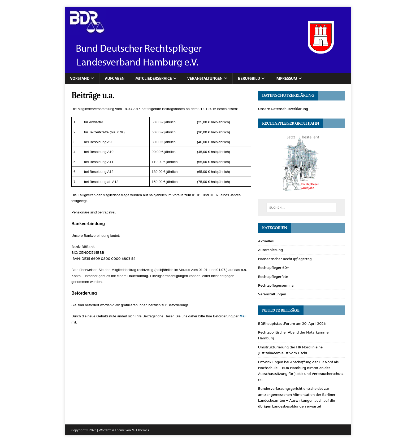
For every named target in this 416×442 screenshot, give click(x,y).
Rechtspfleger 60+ (273, 267)
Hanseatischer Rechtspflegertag (285, 259)
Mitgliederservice (153, 78)
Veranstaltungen (205, 78)
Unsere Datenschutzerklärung (283, 109)
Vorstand (79, 78)
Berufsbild (249, 78)
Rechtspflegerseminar (276, 285)
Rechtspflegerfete (273, 276)
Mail (243, 316)
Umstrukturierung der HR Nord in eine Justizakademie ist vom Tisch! (290, 350)
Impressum (286, 78)
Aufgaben (114, 78)
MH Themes (140, 430)
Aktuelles (266, 241)
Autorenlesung (270, 250)
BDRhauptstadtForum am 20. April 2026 (292, 323)
